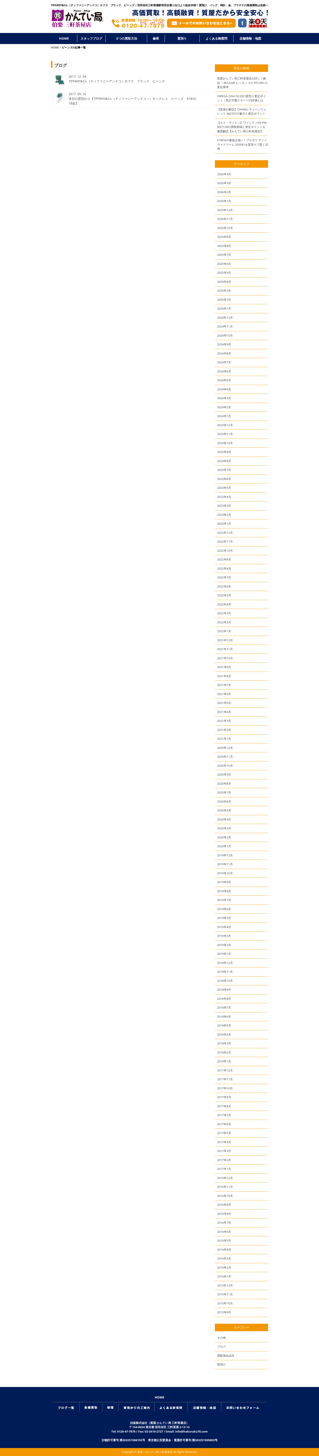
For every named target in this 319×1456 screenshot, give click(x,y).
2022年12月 (225, 533)
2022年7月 (224, 577)
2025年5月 (224, 273)
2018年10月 (225, 981)
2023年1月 (224, 524)
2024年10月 (225, 335)
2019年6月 (224, 909)
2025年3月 (224, 291)
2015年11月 (225, 1294)
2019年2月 (224, 945)
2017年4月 (224, 1142)
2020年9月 (224, 774)
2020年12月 (225, 748)
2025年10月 (225, 228)
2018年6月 (224, 1017)
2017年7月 (224, 1115)
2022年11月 (225, 541)
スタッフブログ (91, 38)
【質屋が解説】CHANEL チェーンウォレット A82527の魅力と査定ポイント (241, 111)
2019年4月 (224, 927)
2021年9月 (224, 667)
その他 (221, 1338)
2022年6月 (224, 586)
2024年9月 (224, 344)
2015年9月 (224, 1312)
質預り (182, 38)
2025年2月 (224, 300)
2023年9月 (224, 452)
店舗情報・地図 (250, 38)
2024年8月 (224, 353)
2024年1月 (224, 416)
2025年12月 (225, 210)
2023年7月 (224, 470)
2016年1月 (224, 1276)
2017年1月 (224, 1169)
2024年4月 (224, 389)
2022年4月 (224, 604)
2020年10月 (225, 766)
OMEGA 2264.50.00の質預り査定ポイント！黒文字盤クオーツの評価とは (241, 98)
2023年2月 (224, 515)
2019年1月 (224, 954)
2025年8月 (224, 246)
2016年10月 (225, 1196)
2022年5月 (224, 595)
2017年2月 (224, 1160)
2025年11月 (225, 219)
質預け (221, 1364)
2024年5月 (224, 380)
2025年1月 (224, 308)
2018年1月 (224, 1061)
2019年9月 (224, 882)
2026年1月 (224, 201)
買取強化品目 (225, 1356)
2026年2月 (224, 192)
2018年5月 (224, 1025)
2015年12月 (225, 1285)
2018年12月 (225, 963)
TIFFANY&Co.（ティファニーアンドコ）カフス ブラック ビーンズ (117, 81)
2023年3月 (224, 506)
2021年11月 (225, 649)
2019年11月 (225, 864)
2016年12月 (225, 1178)
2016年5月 (224, 1240)
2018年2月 (224, 1052)
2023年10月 (225, 443)
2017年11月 (225, 1079)
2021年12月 (225, 640)
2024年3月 (224, 398)
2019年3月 (224, 936)
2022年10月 (225, 551)
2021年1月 (224, 739)
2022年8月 (224, 568)
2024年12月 (225, 318)
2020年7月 (224, 792)
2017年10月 (225, 1088)
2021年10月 (225, 658)
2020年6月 (224, 801)
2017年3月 (224, 1151)
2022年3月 (224, 613)
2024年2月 (224, 407)
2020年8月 (224, 784)
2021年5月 (224, 703)
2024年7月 (224, 362)
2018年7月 (224, 1007)
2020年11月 (225, 757)
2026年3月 (224, 183)
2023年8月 (224, 461)
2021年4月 (224, 712)
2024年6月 (224, 371)
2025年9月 (224, 237)
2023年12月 (225, 425)
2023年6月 (224, 479)
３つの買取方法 (126, 38)
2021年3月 (224, 721)
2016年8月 (224, 1214)
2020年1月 (224, 846)
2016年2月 (224, 1267)
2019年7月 (224, 900)
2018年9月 (224, 990)
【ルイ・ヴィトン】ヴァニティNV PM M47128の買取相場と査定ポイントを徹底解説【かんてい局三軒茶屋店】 (241, 127)
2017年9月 (224, 1097)
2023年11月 (225, 434)
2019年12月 (225, 855)
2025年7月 (224, 255)
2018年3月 (224, 1043)
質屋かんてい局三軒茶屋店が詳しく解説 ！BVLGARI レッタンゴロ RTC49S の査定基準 (242, 82)
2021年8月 (224, 676)
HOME (64, 38)
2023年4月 (224, 497)
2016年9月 (224, 1205)
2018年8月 (224, 999)
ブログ (221, 1346)
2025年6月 (224, 264)
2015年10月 (225, 1303)
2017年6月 (224, 1124)
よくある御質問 (216, 38)
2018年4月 (224, 1034)
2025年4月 (224, 282)
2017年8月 (224, 1106)
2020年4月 (224, 819)
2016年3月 (224, 1258)
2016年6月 (224, 1232)
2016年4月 (224, 1250)
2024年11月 (225, 326)
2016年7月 (224, 1223)
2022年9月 (224, 559)
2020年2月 (224, 837)
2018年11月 (225, 972)
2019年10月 (225, 873)
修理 (156, 38)
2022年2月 (224, 622)
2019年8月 (224, 891)
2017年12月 (225, 1070)
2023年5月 (224, 488)
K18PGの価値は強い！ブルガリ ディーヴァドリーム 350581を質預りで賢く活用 (242, 144)
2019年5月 (224, 918)
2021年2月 (224, 730)
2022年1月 (224, 631)
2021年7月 (224, 685)
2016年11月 (225, 1187)
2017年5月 (224, 1133)
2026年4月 (224, 174)
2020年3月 (224, 828)
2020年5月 (224, 810)
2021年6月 (224, 694)
